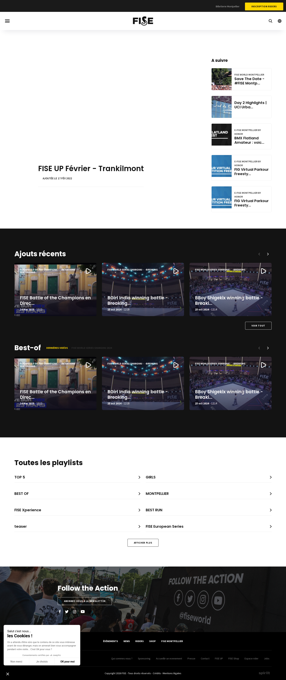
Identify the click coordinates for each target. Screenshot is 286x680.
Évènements (110, 641)
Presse (191, 658)
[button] (268, 254)
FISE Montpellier (172, 641)
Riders (139, 641)
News (126, 641)
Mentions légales (172, 673)
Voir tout (258, 325)
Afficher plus (143, 542)
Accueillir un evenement (169, 658)
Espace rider (251, 658)
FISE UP (219, 658)
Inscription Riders (264, 6)
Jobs (266, 658)
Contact (205, 658)
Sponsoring (144, 658)
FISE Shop (233, 658)
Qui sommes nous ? (121, 658)
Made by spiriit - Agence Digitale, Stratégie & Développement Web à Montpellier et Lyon (264, 673)
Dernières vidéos (57, 347)
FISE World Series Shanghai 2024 (92, 347)
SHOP (152, 641)
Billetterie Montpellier (227, 6)
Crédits (157, 673)
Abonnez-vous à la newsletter (84, 601)
